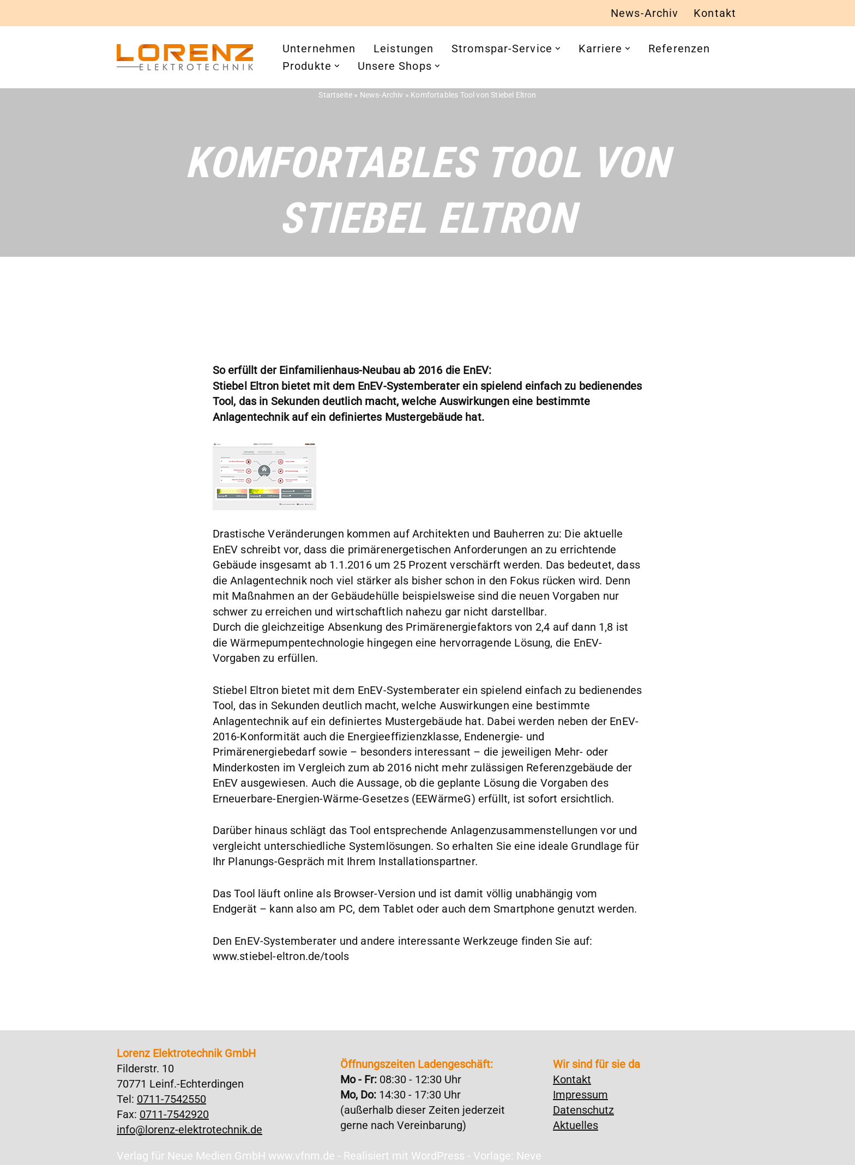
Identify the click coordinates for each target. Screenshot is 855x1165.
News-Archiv (644, 13)
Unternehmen (319, 49)
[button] (558, 49)
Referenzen (680, 49)
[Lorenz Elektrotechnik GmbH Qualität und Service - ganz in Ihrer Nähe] (185, 58)
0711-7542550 (171, 1094)
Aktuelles (575, 1120)
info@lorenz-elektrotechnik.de (189, 1124)
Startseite (338, 94)
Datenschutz (583, 1105)
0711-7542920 (174, 1109)
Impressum (580, 1089)
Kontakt (715, 13)
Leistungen (403, 49)
